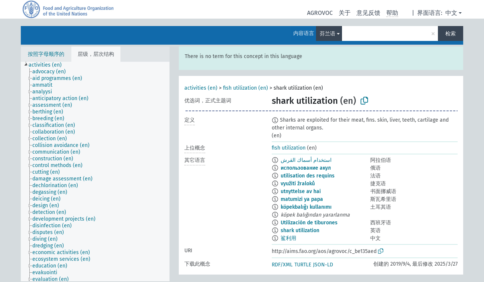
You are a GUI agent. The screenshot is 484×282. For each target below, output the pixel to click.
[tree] (95, 171)
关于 (345, 12)
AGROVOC (320, 12)
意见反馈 (368, 12)
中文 (451, 12)
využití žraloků (298, 183)
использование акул (306, 168)
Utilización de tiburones (309, 222)
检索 (450, 34)
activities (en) (200, 88)
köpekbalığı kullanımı (306, 207)
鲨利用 (288, 238)
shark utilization (300, 230)
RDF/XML (282, 265)
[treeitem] (48, 65)
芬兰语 (327, 34)
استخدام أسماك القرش (306, 160)
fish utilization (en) (245, 88)
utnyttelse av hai (301, 191)
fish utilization (289, 148)
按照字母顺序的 (46, 54)
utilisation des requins (308, 176)
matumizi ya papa (302, 199)
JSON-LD (323, 265)
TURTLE (302, 265)
